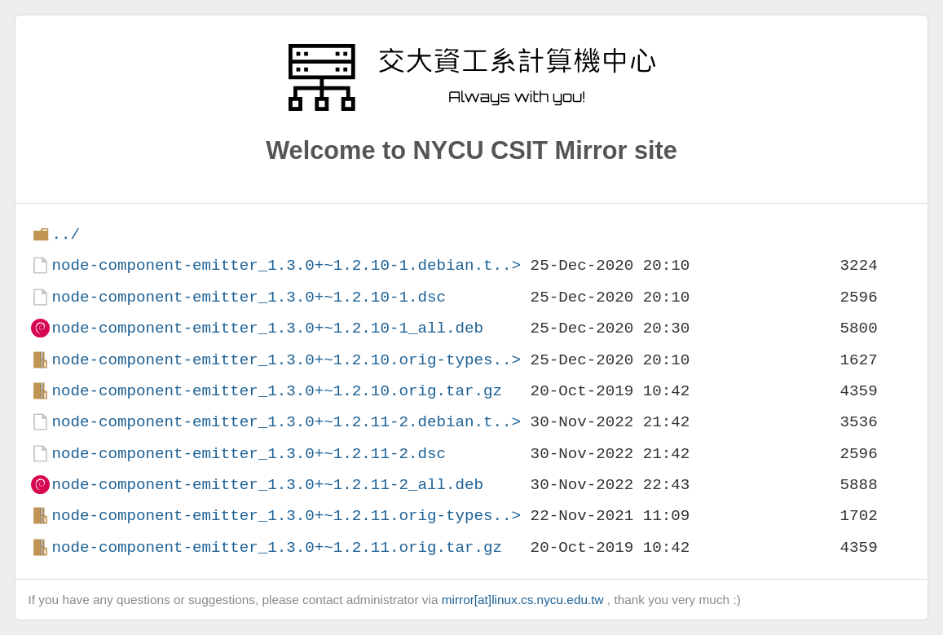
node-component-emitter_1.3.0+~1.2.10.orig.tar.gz (276, 391)
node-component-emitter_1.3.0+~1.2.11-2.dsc (248, 454)
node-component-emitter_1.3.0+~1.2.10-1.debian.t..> (286, 265)
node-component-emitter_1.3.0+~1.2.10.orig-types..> (286, 360)
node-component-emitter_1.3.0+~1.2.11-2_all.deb (267, 485)
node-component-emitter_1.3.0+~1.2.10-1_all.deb (267, 328)
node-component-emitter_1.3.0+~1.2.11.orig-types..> (286, 516)
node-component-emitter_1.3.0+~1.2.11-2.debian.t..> (286, 422)
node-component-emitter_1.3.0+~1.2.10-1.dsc (248, 297)
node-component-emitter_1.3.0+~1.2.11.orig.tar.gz (276, 547)
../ (65, 234)
